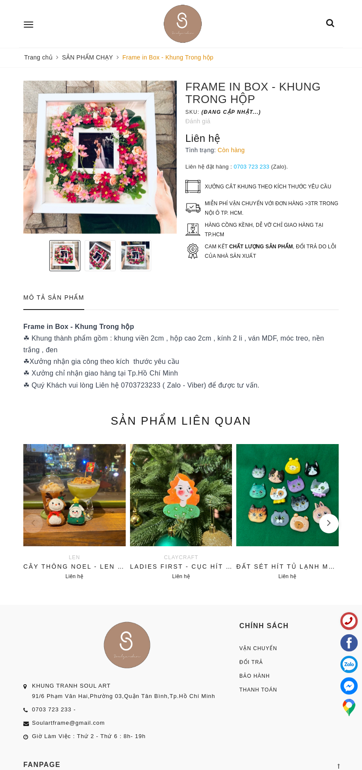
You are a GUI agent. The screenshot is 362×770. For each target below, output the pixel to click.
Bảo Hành (254, 676)
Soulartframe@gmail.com (68, 723)
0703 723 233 (252, 166)
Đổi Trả (251, 662)
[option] (100, 157)
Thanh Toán (258, 690)
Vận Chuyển (258, 648)
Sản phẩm (181, 420)
